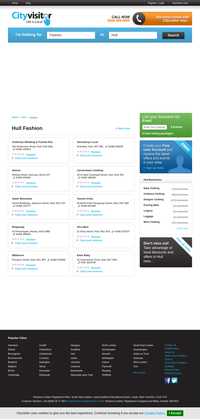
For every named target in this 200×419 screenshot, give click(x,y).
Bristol (11, 370)
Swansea (138, 358)
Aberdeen (13, 345)
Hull (24, 117)
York (135, 366)
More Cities (139, 372)
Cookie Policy (155, 413)
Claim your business (26, 158)
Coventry (44, 358)
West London (140, 362)
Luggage (148, 216)
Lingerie (148, 211)
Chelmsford (45, 349)
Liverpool (75, 366)
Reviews (31, 154)
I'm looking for (29, 35)
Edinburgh (44, 375)
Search (173, 35)
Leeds (74, 358)
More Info (124, 128)
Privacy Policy (172, 369)
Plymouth (107, 366)
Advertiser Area (180, 3)
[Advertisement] (100, 82)
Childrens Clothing (154, 194)
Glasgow (75, 345)
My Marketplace (45, 47)
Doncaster (44, 370)
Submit (177, 127)
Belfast (11, 349)
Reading (106, 370)
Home (15, 3)
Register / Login (156, 3)
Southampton (140, 349)
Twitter (174, 380)
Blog (28, 3)
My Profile (102, 47)
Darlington (44, 362)
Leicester (75, 362)
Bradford (12, 362)
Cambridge (13, 375)
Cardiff (42, 345)
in (102, 35)
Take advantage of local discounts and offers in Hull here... (158, 252)
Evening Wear (151, 205)
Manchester (77, 370)
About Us (169, 352)
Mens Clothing (152, 222)
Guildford (75, 349)
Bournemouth (15, 358)
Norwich (106, 353)
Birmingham (14, 353)
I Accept (175, 413)
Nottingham (108, 358)
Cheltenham (45, 353)
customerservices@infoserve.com (85, 401)
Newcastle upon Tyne (82, 375)
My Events (65, 47)
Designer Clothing (154, 199)
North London (109, 345)
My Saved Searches (123, 47)
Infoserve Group (173, 373)
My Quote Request (150, 47)
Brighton (12, 366)
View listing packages (158, 133)
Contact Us (170, 345)
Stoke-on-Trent (141, 353)
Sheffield (106, 375)
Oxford (105, 362)
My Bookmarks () (175, 47)
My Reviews (83, 47)
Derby (42, 366)
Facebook (168, 380)
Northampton (109, 349)
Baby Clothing (151, 188)
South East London (143, 345)
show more (182, 228)
